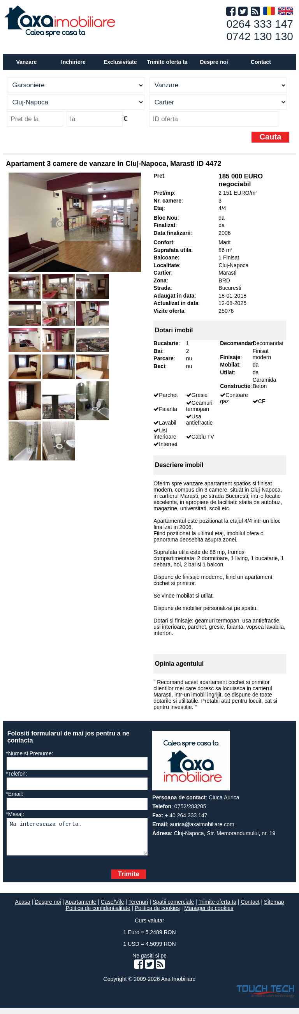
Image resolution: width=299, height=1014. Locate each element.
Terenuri (138, 908)
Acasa (22, 908)
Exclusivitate (120, 62)
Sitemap (274, 908)
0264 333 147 (260, 24)
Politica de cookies (157, 914)
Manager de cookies (208, 914)
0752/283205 (190, 806)
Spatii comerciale (173, 908)
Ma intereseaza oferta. (77, 839)
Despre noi (48, 908)
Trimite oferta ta (167, 62)
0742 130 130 (260, 36)
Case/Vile (112, 908)
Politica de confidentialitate (98, 914)
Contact (261, 62)
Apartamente (80, 908)
